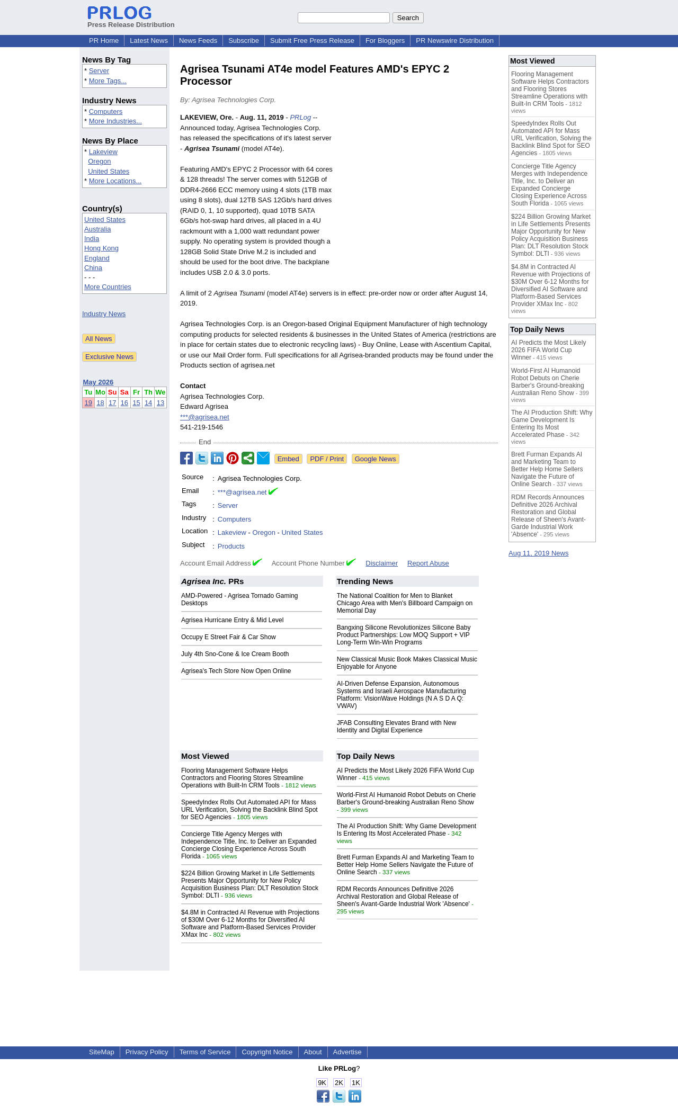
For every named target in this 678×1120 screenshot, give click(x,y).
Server (99, 71)
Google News (375, 459)
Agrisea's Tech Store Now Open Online (236, 671)
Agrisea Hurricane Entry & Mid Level (232, 620)
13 (160, 403)
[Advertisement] (418, 190)
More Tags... (108, 81)
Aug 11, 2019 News (538, 553)
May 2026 (98, 382)
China (93, 268)
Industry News (104, 314)
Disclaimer (381, 563)
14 (148, 403)
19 (88, 403)
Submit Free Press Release (312, 40)
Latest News (149, 40)
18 (100, 403)
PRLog (300, 117)
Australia (97, 229)
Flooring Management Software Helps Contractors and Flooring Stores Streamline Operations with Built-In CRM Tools (242, 778)
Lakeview (103, 152)
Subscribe (243, 40)
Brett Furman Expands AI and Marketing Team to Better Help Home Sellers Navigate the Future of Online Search (405, 865)
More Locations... (115, 181)
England (97, 258)
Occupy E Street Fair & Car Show (228, 637)
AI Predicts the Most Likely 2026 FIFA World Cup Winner (548, 350)
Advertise (347, 1052)
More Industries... (115, 121)
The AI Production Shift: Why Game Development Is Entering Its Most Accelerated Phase (406, 829)
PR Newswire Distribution (455, 40)
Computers (106, 111)
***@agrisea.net (204, 417)
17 (112, 403)
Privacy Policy (147, 1052)
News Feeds (198, 40)
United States (108, 171)
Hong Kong (101, 248)
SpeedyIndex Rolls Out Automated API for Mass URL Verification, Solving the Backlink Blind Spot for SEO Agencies (249, 810)
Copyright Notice (267, 1052)
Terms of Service (205, 1052)
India (91, 239)
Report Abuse (428, 563)
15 (136, 403)
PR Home (104, 40)
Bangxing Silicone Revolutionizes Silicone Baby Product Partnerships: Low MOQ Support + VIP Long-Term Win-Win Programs (404, 635)
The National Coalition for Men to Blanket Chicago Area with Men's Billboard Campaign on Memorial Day (404, 603)
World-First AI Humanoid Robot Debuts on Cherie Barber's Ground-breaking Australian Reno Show (406, 798)
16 (124, 403)
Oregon (99, 161)
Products (231, 546)
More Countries (107, 287)
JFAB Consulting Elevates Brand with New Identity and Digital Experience (396, 726)
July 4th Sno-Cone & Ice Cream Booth (235, 654)
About (313, 1052)
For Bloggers (385, 40)
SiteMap (101, 1052)
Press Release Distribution (131, 21)
